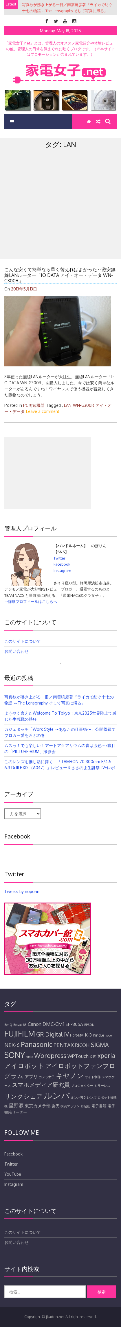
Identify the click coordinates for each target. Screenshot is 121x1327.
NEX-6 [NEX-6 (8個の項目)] (12, 1044)
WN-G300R (83, 405)
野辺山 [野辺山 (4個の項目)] (85, 1106)
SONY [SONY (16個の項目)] (14, 1055)
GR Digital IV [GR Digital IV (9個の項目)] (52, 1034)
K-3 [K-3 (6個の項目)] (88, 1035)
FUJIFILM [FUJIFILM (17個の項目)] (19, 1033)
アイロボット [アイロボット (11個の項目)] (24, 1065)
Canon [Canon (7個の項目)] (34, 1024)
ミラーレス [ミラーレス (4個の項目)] (102, 1086)
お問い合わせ (16, 651)
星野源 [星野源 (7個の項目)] (16, 1105)
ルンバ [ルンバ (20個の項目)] (57, 1095)
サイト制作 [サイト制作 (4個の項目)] (93, 1077)
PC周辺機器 (34, 405)
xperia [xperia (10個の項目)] (106, 1055)
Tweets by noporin (21, 891)
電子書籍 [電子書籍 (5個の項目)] (99, 1106)
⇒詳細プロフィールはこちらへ (30, 601)
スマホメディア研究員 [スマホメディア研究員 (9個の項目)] (41, 1084)
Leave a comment (42, 411)
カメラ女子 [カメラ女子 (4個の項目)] (47, 1077)
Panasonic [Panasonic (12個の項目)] (36, 1044)
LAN (68, 405)
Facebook (62, 564)
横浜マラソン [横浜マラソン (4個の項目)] (70, 1106)
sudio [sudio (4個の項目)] (29, 1057)
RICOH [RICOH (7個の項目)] (82, 1045)
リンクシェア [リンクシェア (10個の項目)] (23, 1096)
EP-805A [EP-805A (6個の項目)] (74, 1024)
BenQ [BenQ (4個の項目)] (8, 1025)
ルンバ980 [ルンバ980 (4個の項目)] (78, 1097)
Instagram (62, 570)
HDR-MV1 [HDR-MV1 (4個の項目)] (77, 1035)
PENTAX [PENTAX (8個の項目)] (64, 1044)
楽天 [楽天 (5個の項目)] (55, 1106)
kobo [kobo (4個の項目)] (108, 1035)
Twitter (59, 558)
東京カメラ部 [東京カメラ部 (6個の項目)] (38, 1105)
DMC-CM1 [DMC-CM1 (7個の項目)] (53, 1024)
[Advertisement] (60, 216)
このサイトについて (22, 641)
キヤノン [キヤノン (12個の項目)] (70, 1075)
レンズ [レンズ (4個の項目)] (91, 1097)
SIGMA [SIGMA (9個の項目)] (100, 1044)
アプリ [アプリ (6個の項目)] (31, 1076)
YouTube (12, 1174)
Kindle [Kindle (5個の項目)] (98, 1035)
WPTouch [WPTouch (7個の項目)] (78, 1056)
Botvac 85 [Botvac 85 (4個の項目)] (20, 1025)
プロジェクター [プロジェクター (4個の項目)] (82, 1086)
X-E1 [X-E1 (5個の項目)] (93, 1056)
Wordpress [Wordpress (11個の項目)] (50, 1055)
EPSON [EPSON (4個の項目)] (89, 1025)
